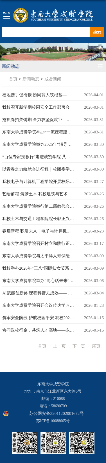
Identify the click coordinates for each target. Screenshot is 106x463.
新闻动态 (30, 79)
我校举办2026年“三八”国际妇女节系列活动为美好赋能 (52, 268)
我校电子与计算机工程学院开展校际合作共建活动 (48, 181)
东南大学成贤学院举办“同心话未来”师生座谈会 (46, 280)
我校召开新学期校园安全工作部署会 (36, 107)
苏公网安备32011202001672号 (56, 413)
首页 (13, 79)
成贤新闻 (52, 79)
